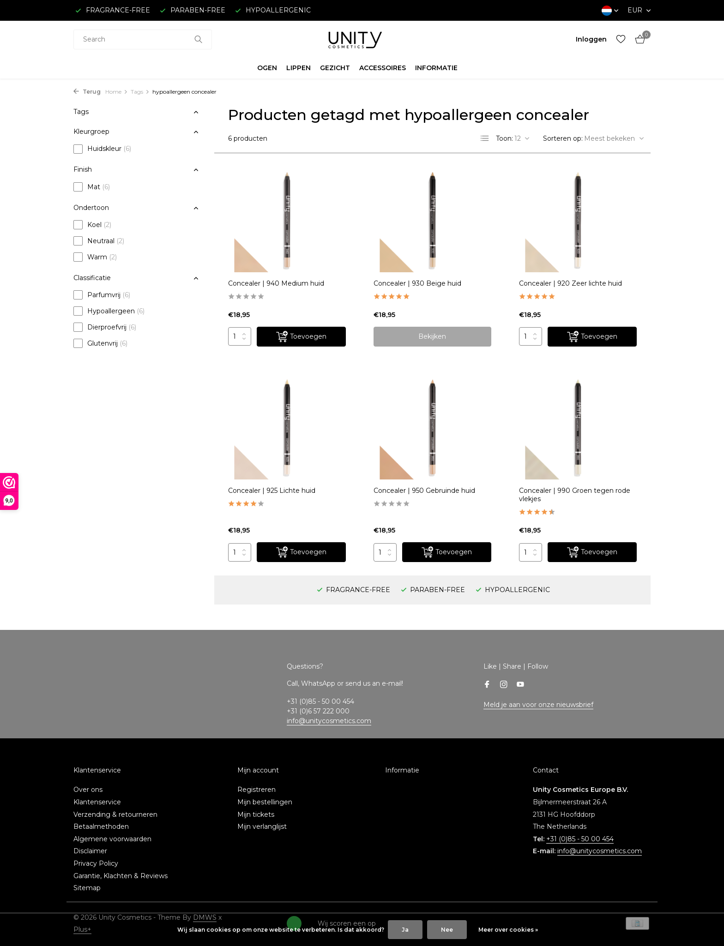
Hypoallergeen (109, 311)
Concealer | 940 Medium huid (276, 283)
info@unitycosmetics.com (329, 721)
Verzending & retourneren (115, 814)
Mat (91, 187)
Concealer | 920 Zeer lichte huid (570, 283)
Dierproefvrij (104, 327)
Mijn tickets (255, 814)
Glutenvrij (100, 343)
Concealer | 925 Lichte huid (271, 490)
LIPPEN (298, 68)
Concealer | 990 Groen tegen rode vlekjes (574, 494)
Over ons (88, 789)
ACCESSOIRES (382, 68)
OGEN (267, 68)
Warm (95, 257)
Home (116, 91)
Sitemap (87, 888)
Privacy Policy (95, 863)
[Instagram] (503, 685)
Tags (140, 91)
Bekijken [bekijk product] (432, 336)
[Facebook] (487, 685)
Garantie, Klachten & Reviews (120, 876)
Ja (405, 929)
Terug (87, 91)
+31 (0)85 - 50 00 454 (580, 839)
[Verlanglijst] (621, 39)
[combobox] (142, 39)
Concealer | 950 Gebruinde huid (424, 490)
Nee (447, 929)
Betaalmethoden (101, 826)
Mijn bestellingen (264, 802)
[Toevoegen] (301, 337)
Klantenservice (97, 802)
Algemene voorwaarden (112, 839)
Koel (92, 224)
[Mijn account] (591, 39)
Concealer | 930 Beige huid (417, 283)
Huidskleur (102, 149)
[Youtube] (520, 685)
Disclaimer (90, 851)
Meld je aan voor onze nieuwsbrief (538, 705)
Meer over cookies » (508, 929)
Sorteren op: (563, 138)
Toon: (504, 138)
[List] (485, 138)
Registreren (256, 789)
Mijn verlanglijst (262, 826)
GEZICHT (335, 68)
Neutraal (98, 240)
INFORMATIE (436, 68)
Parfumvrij (101, 294)
